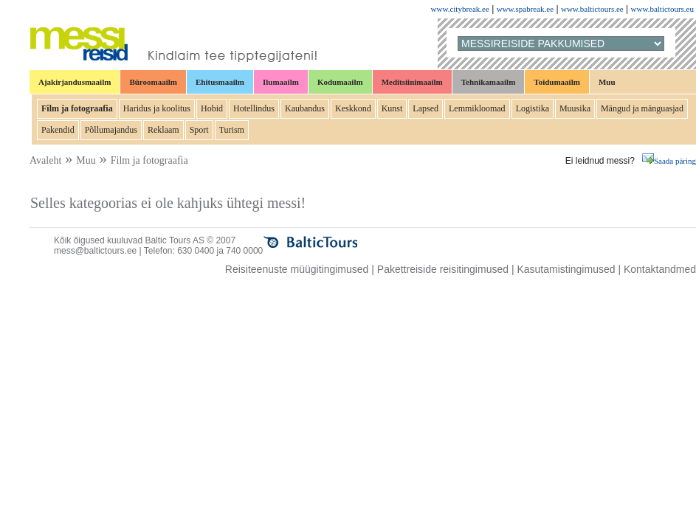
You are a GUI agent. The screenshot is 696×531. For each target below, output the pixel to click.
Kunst (392, 108)
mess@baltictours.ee (95, 251)
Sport (199, 130)
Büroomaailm (153, 81)
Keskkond (353, 108)
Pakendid (58, 130)
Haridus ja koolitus (156, 108)
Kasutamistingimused (566, 269)
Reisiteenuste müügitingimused (297, 269)
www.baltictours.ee (592, 8)
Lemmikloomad (477, 108)
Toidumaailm (557, 81)
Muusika (574, 108)
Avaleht (45, 160)
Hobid (212, 108)
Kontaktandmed (660, 269)
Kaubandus (305, 108)
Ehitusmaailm (220, 81)
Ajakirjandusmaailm (74, 81)
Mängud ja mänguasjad (642, 108)
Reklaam (163, 130)
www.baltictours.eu (662, 8)
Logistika (532, 108)
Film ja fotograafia (77, 108)
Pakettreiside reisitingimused (443, 269)
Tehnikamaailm (488, 81)
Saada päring (669, 160)
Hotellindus (254, 108)
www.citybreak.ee (460, 8)
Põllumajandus (111, 130)
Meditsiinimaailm (412, 81)
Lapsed (425, 108)
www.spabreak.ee (525, 8)
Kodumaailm (340, 81)
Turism (231, 130)
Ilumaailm (281, 81)
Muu (607, 81)
